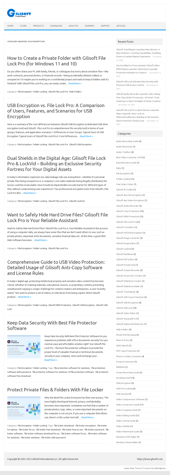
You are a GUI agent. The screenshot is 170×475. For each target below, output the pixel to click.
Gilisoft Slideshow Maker (128, 286)
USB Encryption (123, 383)
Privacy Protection (125, 361)
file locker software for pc (73, 433)
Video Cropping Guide (126, 410)
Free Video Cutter (124, 184)
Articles (121, 26)
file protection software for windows (72, 368)
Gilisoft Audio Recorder (127, 206)
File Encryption (25, 91)
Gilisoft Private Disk (125, 265)
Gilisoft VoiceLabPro (126, 318)
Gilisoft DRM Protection (59, 305)
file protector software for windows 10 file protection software (63, 372)
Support (105, 26)
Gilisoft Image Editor (126, 243)
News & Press (122, 340)
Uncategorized (123, 378)
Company (89, 26)
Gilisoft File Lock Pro (58, 91)
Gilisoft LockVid (77, 201)
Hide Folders (75, 91)
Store (23, 26)
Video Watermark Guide (127, 431)
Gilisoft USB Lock (124, 308)
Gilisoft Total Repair (126, 292)
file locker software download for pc (42, 433)
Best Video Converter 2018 (129, 157)
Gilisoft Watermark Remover (130, 324)
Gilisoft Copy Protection (127, 211)
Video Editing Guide (125, 415)
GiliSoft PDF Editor (125, 259)
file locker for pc (27, 429)
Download (56, 26)
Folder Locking (40, 91)
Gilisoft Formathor (125, 227)
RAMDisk (120, 367)
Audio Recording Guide (127, 141)
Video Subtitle (123, 426)
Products (38, 26)
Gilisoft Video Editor (126, 313)
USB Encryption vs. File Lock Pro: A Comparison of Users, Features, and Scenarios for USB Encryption (56, 111)
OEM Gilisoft (122, 345)
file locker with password (53, 437)
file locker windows (30, 437)
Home (10, 26)
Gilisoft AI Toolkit (124, 189)
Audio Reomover (124, 146)
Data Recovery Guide (126, 162)
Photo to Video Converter (128, 356)
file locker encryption (86, 425)
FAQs (118, 168)
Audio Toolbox (123, 152)
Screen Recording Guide (127, 372)
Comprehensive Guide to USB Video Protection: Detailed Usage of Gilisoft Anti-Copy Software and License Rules (56, 267)
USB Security (122, 394)
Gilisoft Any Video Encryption (130, 200)
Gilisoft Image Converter (128, 238)
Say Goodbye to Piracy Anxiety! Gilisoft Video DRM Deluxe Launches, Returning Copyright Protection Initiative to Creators (138, 69)
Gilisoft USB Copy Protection (130, 297)
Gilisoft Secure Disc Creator (129, 276)
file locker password (94, 429)
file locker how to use (72, 429)
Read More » (75, 83)
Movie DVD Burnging (126, 335)
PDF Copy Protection (126, 351)
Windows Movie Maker (127, 442)
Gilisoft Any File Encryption (129, 195)
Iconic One (129, 468)
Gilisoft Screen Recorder (128, 270)
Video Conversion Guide (127, 404)
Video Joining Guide (125, 421)
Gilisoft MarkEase (124, 254)
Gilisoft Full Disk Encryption (129, 233)
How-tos (73, 26)
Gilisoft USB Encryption (80, 144)
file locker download (64, 425)
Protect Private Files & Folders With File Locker (55, 389)
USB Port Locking (124, 388)
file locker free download (48, 429)
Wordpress (160, 468)
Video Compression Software (130, 399)
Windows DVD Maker (126, 437)
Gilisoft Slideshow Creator (128, 281)
